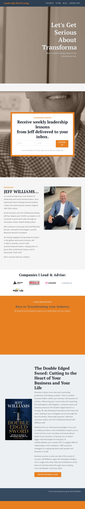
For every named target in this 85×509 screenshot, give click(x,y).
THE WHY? (49, 3)
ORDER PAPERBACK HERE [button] (48, 483)
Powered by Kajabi (75, 504)
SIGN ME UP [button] (62, 144)
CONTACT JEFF (74, 3)
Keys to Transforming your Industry (43, 310)
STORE (58, 3)
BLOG (65, 3)
